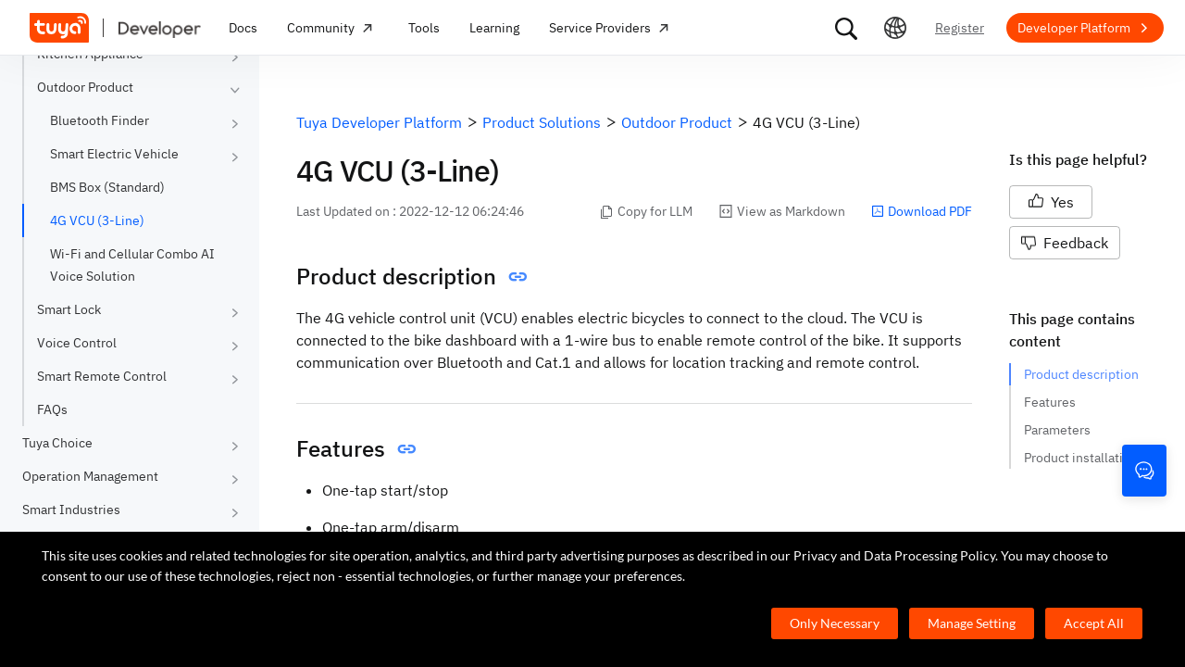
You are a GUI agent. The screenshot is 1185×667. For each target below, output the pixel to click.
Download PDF (921, 211)
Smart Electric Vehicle (114, 153)
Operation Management (90, 476)
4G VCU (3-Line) (97, 220)
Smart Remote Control (102, 376)
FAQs (52, 409)
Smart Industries (71, 509)
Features (1050, 402)
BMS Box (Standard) (107, 187)
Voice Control (77, 342)
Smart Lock (69, 309)
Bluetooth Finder (99, 120)
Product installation (1081, 457)
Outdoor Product (85, 87)
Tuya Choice (57, 442)
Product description (1081, 374)
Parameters (1057, 430)
